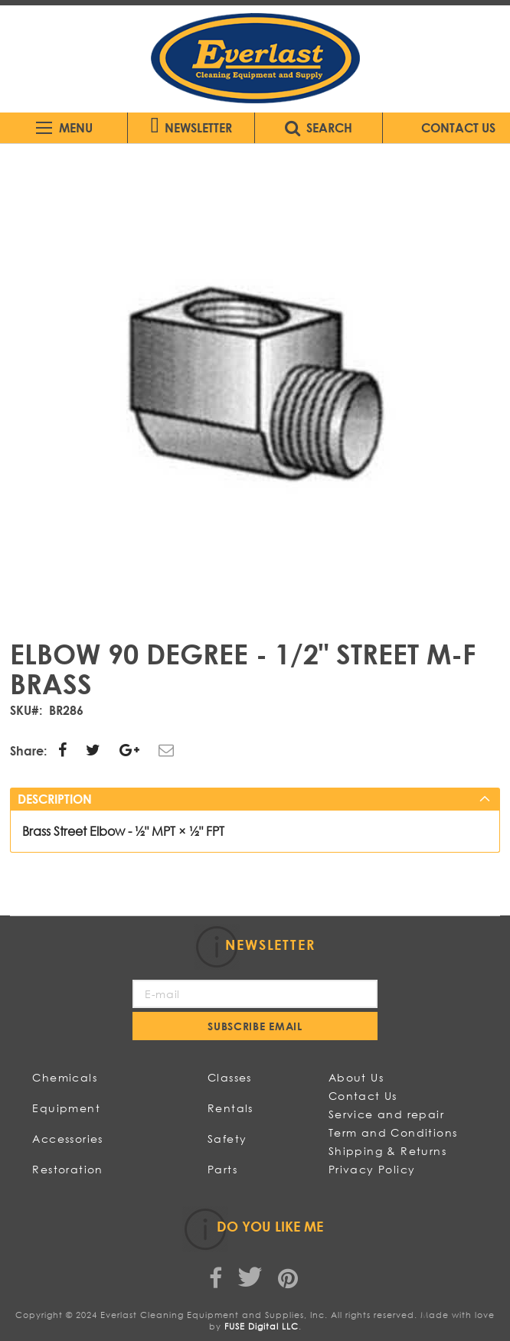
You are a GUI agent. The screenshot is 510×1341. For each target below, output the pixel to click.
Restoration (67, 1169)
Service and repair (386, 1114)
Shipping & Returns (387, 1151)
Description (55, 798)
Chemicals (64, 1077)
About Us (356, 1077)
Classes (230, 1077)
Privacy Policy (372, 1169)
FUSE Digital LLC (261, 1326)
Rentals (230, 1108)
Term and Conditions (393, 1132)
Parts (222, 1169)
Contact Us (363, 1095)
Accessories (67, 1138)
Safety (227, 1138)
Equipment (66, 1108)
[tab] (254, 799)
